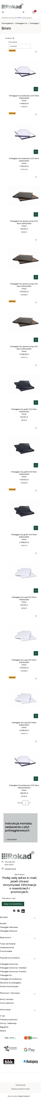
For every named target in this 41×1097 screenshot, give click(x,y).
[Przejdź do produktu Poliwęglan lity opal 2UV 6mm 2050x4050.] (24, 697)
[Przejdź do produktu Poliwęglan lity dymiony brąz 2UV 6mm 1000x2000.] (24, 196)
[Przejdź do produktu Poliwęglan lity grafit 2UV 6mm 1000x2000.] (24, 384)
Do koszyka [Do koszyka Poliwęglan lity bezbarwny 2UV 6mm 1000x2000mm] (36, 779)
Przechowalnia (6, 951)
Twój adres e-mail (8, 898)
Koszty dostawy (6, 999)
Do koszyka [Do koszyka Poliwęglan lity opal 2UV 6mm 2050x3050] (36, 653)
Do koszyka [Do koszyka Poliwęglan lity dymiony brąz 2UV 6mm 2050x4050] (36, 340)
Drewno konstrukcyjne (9, 986)
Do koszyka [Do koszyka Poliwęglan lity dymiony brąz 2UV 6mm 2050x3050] (36, 277)
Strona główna (7, 23)
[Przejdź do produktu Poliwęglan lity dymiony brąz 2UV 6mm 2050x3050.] (24, 259)
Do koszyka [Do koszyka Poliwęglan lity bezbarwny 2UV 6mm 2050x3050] (36, 89)
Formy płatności (7, 1003)
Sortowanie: (13, 42)
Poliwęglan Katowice (8, 931)
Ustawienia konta (7, 947)
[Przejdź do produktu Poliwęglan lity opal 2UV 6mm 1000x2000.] (24, 572)
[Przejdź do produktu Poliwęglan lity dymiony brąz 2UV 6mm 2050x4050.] (24, 321)
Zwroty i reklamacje (8, 1023)
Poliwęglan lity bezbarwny (11, 979)
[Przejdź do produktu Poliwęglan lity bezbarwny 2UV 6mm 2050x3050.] (24, 70)
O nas (2, 1016)
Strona (19, 803)
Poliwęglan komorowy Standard (13, 968)
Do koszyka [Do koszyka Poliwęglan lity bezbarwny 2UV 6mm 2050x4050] (36, 152)
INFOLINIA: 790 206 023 (9, 18)
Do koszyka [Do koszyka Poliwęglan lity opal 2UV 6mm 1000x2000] (36, 590)
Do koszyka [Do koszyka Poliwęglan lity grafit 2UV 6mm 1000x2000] (36, 402)
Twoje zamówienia (7, 944)
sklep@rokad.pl (27, 18)
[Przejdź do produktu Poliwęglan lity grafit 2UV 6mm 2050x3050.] (24, 447)
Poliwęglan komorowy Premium (13, 971)
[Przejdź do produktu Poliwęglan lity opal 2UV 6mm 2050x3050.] (24, 635)
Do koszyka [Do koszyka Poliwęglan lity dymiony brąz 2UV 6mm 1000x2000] (36, 214)
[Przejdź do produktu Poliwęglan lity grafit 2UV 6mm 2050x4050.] (24, 509)
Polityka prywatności (8, 1019)
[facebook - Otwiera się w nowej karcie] (14, 911)
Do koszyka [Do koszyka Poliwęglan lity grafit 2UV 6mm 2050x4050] (36, 528)
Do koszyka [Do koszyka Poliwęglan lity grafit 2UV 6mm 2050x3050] (36, 465)
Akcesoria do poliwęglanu (10, 982)
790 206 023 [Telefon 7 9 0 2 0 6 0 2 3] (10, 862)
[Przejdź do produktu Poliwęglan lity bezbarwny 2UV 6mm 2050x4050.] (24, 133)
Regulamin (4, 1027)
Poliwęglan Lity (21, 23)
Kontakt (3, 923)
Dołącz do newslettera (13, 904)
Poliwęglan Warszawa (9, 927)
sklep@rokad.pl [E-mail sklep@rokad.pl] (10, 869)
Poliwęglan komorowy (9, 964)
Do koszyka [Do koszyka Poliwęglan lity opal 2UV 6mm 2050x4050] (36, 716)
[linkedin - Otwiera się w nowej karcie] (23, 911)
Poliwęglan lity (6, 975)
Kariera (3, 1031)
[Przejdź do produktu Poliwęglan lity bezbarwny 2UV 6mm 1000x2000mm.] (24, 760)
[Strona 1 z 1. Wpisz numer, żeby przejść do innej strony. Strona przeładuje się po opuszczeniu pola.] (26, 803)
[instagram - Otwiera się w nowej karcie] (18, 911)
